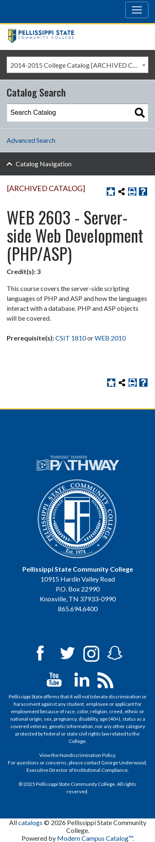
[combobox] (77, 65)
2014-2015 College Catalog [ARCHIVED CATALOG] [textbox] (79, 65)
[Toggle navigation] (136, 10)
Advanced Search (31, 140)
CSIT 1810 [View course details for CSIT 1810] (70, 338)
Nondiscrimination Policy (87, 755)
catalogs (30, 822)
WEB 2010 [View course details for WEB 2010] (110, 338)
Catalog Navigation (44, 164)
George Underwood (123, 762)
